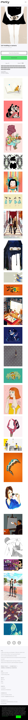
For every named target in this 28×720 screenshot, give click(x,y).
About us (3, 679)
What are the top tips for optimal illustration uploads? (12, 662)
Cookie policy (13, 666)
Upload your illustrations (6, 689)
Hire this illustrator (14, 53)
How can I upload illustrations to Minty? (9, 655)
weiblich (5, 69)
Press (2, 682)
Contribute (3, 688)
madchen (20, 67)
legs (17, 67)
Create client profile (5, 674)
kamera (5, 67)
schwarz (24, 67)
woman (8, 69)
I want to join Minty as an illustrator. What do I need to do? (13, 652)
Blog (2, 681)
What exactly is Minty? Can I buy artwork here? (10, 654)
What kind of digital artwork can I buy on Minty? (11, 660)
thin (2, 69)
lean (14, 67)
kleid (8, 67)
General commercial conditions (9, 667)
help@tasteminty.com (9, 696)
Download (14, 57)
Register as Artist (4, 672)
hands (2, 67)
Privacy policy (4, 666)
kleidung (11, 67)
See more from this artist (6, 47)
